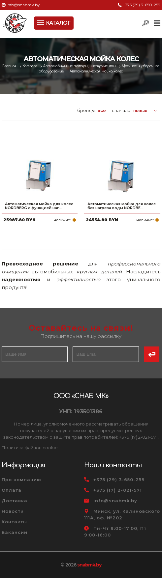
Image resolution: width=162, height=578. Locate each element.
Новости (13, 511)
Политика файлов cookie (30, 447)
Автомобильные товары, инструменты (80, 66)
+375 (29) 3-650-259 (141, 4)
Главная (9, 66)
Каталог (30, 66)
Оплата (11, 490)
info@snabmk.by (23, 4)
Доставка (14, 500)
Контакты (14, 521)
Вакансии (14, 532)
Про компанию (21, 479)
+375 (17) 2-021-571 (117, 490)
